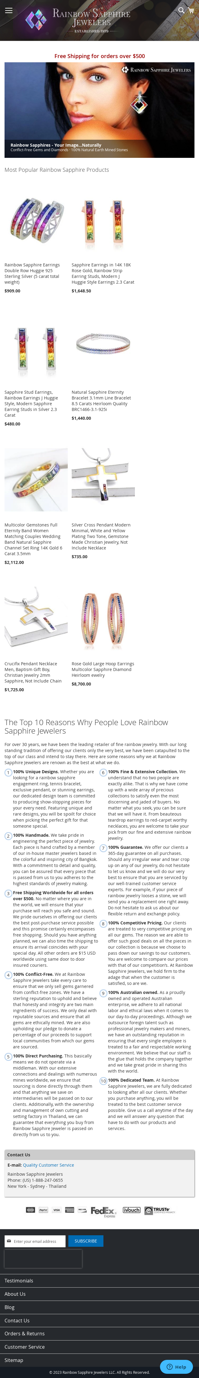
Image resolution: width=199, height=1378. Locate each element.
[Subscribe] (85, 1241)
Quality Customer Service (48, 1165)
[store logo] (79, 20)
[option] (99, 110)
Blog (10, 1307)
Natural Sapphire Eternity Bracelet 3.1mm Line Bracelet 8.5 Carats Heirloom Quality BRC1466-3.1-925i (101, 400)
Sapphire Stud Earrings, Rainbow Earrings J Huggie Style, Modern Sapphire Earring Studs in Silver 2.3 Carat (31, 403)
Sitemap (14, 1360)
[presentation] (43, 1259)
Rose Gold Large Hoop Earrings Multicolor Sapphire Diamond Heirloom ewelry (103, 669)
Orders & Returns (25, 1333)
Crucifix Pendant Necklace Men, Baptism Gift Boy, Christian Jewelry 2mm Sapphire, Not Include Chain (33, 672)
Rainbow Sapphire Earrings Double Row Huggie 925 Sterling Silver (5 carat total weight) (32, 273)
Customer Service (25, 1347)
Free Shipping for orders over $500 (99, 56)
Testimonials (19, 1280)
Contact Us (17, 1320)
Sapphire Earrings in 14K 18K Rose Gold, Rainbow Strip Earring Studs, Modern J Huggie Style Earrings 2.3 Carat (103, 273)
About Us (15, 1294)
